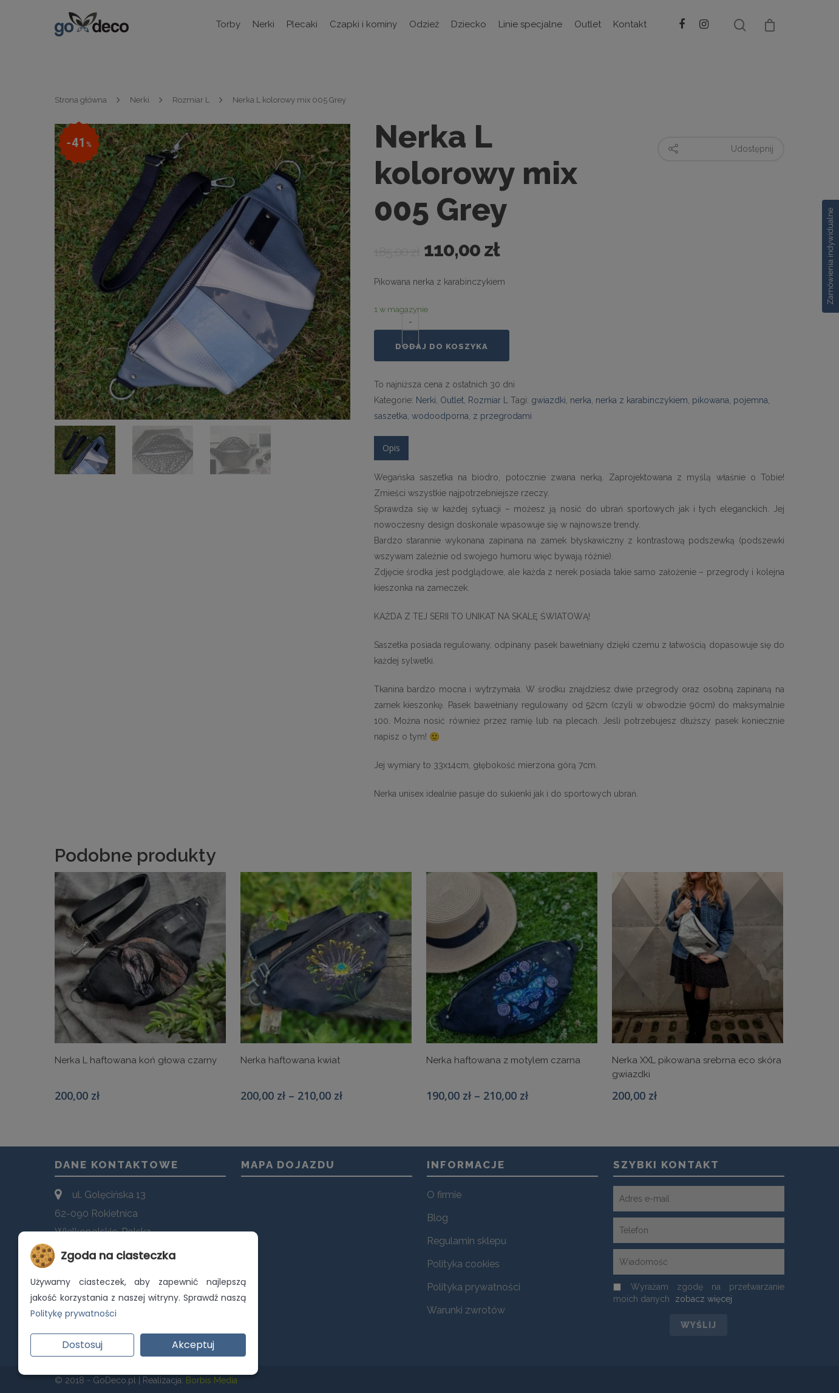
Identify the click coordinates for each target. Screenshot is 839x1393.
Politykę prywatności (73, 1313)
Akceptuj (193, 1345)
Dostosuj (82, 1345)
